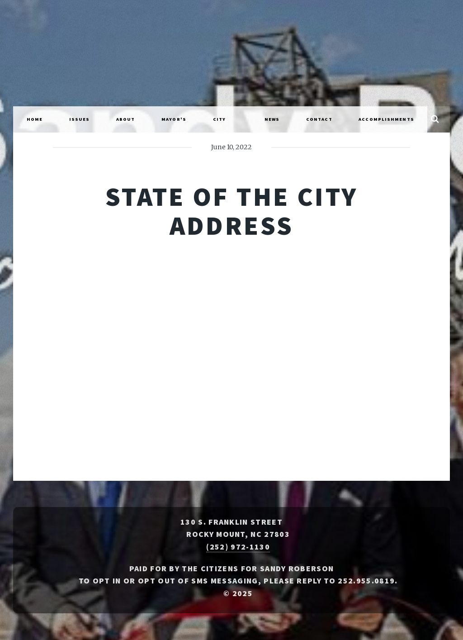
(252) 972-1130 (237, 547)
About (125, 119)
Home (35, 119)
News (272, 119)
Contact (319, 119)
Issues (79, 119)
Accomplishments (386, 119)
